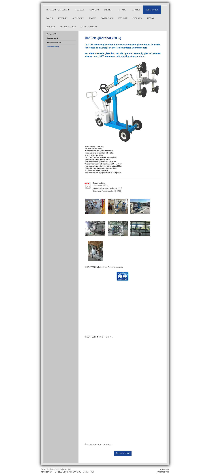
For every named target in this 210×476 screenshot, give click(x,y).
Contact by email (123, 453)
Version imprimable (50, 469)
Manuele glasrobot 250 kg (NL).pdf (107, 188)
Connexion (164, 469)
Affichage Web (163, 472)
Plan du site (66, 469)
